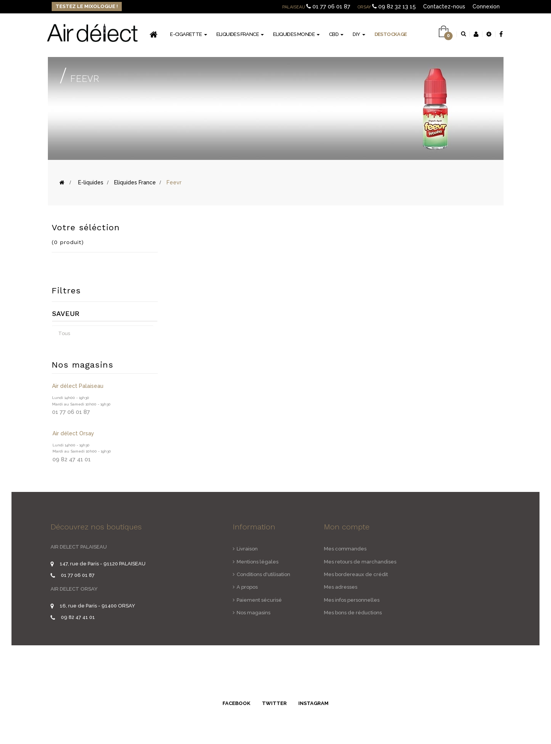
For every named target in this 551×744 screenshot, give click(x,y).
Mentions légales (257, 562)
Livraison (247, 549)
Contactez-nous (444, 6)
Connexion (486, 6)
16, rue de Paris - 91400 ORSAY (97, 606)
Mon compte (347, 526)
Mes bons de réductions (353, 612)
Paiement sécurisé (259, 600)
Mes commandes (345, 549)
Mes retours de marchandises (360, 562)
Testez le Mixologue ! (87, 6)
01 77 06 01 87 (331, 6)
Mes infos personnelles (351, 600)
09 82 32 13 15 (397, 6)
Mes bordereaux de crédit (356, 574)
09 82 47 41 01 (78, 617)
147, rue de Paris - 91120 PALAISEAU (103, 564)
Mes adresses (340, 587)
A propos (247, 587)
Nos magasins (253, 612)
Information (254, 526)
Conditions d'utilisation (263, 574)
